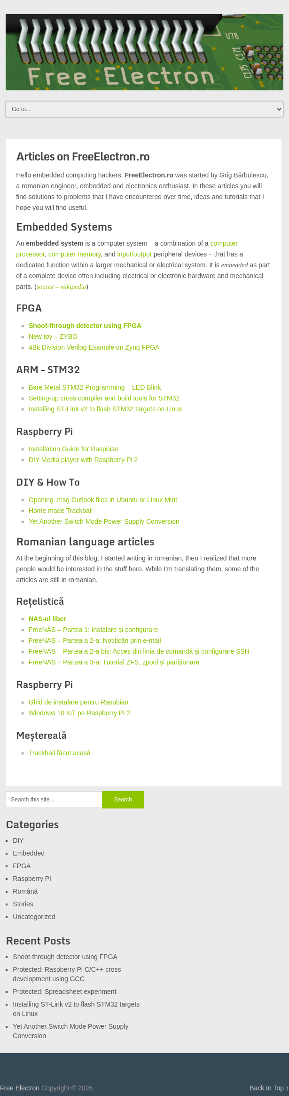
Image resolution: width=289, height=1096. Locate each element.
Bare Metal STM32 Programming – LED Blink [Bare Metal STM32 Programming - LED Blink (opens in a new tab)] (95, 387)
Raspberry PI (32, 878)
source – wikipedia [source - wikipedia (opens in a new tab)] (61, 286)
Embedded (29, 853)
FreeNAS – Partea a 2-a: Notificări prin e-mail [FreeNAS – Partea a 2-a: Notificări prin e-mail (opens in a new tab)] (95, 640)
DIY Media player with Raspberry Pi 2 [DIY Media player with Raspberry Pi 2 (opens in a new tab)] (83, 460)
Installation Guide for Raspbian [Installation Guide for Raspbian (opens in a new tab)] (73, 449)
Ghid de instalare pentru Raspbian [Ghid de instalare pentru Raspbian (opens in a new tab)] (78, 702)
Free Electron (19, 1088)
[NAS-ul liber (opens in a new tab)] (47, 619)
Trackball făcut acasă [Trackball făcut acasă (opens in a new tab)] (60, 753)
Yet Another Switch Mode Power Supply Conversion (104, 521)
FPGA (22, 866)
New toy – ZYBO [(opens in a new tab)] (53, 336)
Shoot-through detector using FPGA (85, 325)
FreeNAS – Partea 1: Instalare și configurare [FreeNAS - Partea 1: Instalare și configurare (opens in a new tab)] (93, 629)
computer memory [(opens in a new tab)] (74, 254)
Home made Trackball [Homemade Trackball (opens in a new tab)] (61, 510)
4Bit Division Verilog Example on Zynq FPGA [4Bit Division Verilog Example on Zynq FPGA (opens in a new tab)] (94, 347)
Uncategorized (34, 916)
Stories (23, 904)
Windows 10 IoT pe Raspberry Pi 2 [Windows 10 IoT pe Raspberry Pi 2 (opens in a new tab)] (79, 713)
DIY (18, 840)
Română (25, 891)
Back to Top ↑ (269, 1088)
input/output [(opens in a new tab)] (134, 254)
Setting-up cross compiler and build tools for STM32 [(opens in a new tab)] (104, 398)
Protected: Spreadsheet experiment (64, 991)
